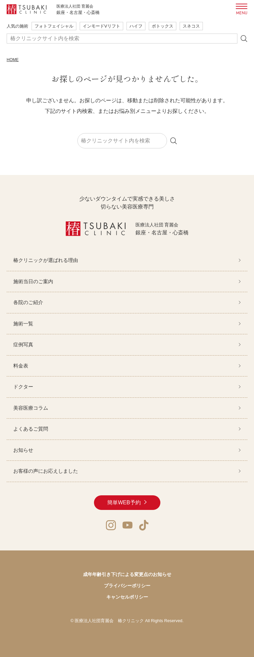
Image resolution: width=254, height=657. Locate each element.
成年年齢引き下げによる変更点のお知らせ (127, 574)
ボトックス (162, 26)
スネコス (191, 26)
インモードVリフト (101, 26)
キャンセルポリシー (127, 597)
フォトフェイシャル (54, 26)
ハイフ (135, 26)
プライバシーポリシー (127, 585)
